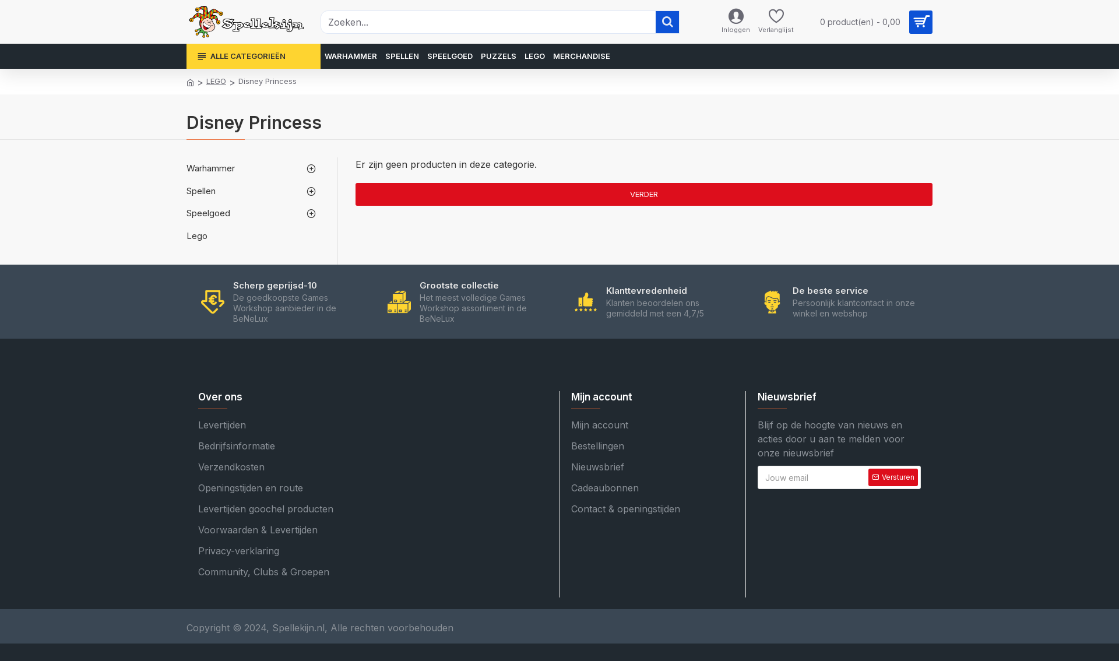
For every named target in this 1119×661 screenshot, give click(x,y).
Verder (644, 194)
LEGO (216, 81)
